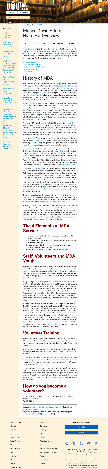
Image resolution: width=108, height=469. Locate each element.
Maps (5, 62)
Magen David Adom (30, 49)
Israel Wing (27, 25)
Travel (5, 85)
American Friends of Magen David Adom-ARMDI (46, 407)
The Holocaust (8, 81)
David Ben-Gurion (60, 86)
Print (71, 43)
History (5, 43)
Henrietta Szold (28, 88)
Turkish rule (31, 95)
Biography (6, 38)
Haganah (51, 128)
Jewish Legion (69, 88)
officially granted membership (58, 56)
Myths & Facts (8, 66)
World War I (41, 93)
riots (37, 140)
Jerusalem (71, 123)
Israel (5, 47)
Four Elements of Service (32, 65)
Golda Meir (70, 86)
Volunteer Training (30, 69)
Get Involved (28, 71)
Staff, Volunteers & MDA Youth (34, 67)
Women (5, 102)
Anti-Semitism (8, 33)
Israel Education (8, 52)
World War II (32, 149)
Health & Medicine (40, 25)
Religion (6, 76)
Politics (5, 71)
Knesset (37, 168)
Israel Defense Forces (68, 165)
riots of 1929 (27, 106)
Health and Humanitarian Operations (62, 25)
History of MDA (29, 62)
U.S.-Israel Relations (6, 92)
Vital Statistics (8, 97)
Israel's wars (45, 189)
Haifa (49, 123)
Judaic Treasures (9, 57)
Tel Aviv (37, 112)
